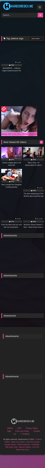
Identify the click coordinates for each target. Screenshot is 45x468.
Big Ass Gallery (25, 447)
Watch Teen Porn (22, 450)
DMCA (10, 428)
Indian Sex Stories (18, 442)
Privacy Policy (32, 428)
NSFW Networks (23, 444)
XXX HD (35, 447)
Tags (9, 431)
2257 (19, 428)
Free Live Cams (22, 431)
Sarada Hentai (10, 444)
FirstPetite (35, 444)
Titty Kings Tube (11, 447)
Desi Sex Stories (33, 442)
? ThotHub (24, 434)
